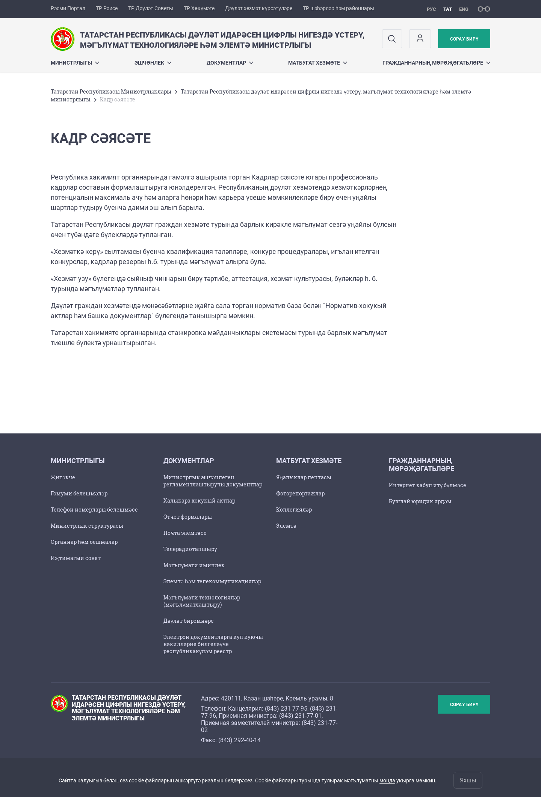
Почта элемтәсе (185, 532)
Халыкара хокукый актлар (199, 500)
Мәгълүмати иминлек (194, 565)
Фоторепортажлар (300, 493)
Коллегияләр (294, 509)
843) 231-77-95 (287, 708)
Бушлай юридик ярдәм (420, 501)
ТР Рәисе (107, 8)
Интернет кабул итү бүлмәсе (427, 485)
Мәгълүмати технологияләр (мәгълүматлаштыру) (201, 601)
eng (463, 9)
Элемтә (286, 525)
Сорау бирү (464, 39)
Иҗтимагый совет (76, 558)
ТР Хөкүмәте (199, 8)
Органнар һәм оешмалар (84, 541)
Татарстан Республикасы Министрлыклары (111, 91)
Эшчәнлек (152, 63)
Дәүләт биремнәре (188, 620)
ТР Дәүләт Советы (150, 8)
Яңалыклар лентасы (303, 477)
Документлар (230, 63)
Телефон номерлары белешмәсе (94, 509)
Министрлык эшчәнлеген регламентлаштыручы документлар (212, 481)
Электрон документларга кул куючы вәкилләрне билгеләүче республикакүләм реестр (213, 644)
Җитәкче (63, 477)
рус (431, 9)
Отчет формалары (187, 516)
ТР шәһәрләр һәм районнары (338, 8)
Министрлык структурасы (87, 525)
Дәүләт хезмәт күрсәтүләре (258, 8)
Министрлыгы (75, 63)
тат (447, 9)
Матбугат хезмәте (317, 63)
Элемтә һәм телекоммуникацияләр (212, 581)
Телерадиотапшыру (190, 548)
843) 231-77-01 (301, 715)
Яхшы (468, 780)
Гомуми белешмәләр (79, 493)
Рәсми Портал (68, 8)
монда (387, 780)
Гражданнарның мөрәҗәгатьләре (436, 63)
